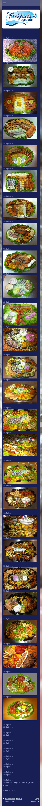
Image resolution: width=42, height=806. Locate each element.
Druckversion (9, 799)
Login (37, 799)
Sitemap (19, 799)
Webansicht (35, 801)
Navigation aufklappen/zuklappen (21, 3)
